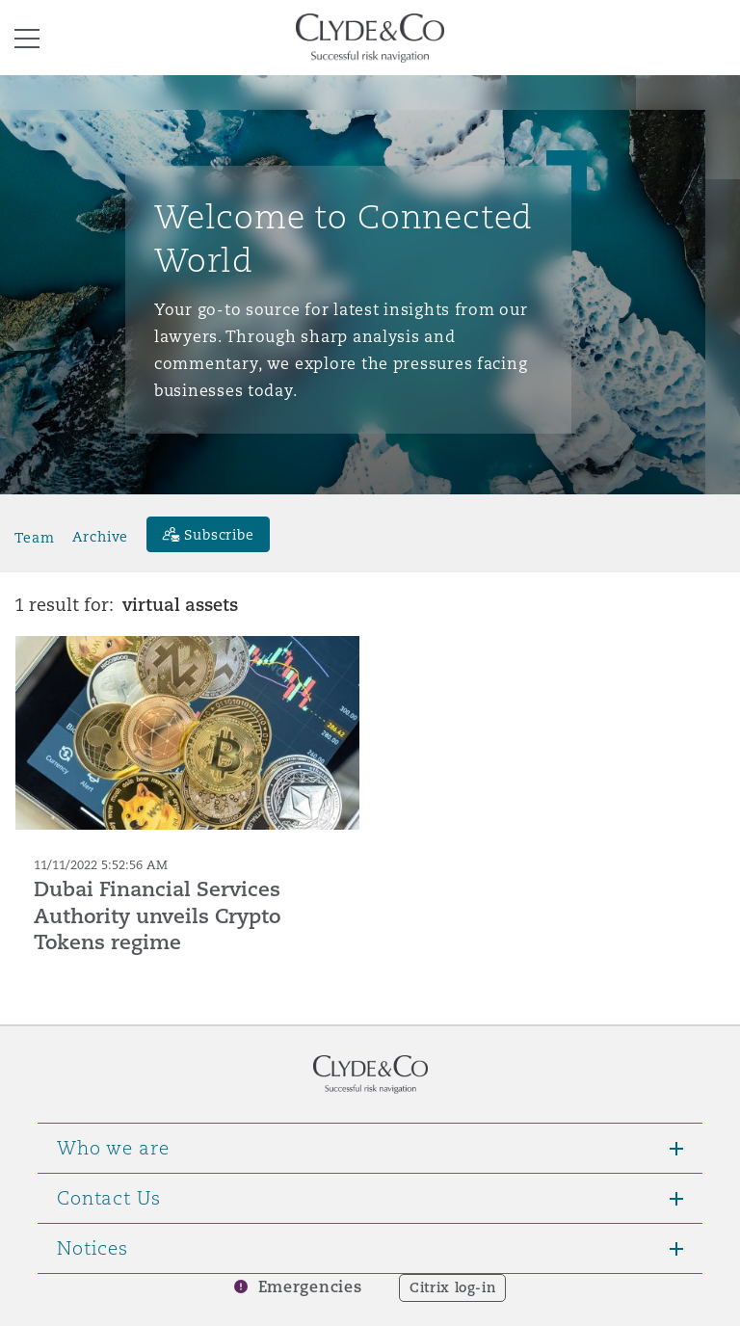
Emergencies (310, 1287)
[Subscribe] (208, 534)
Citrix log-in (452, 1287)
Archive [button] (100, 536)
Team (34, 536)
